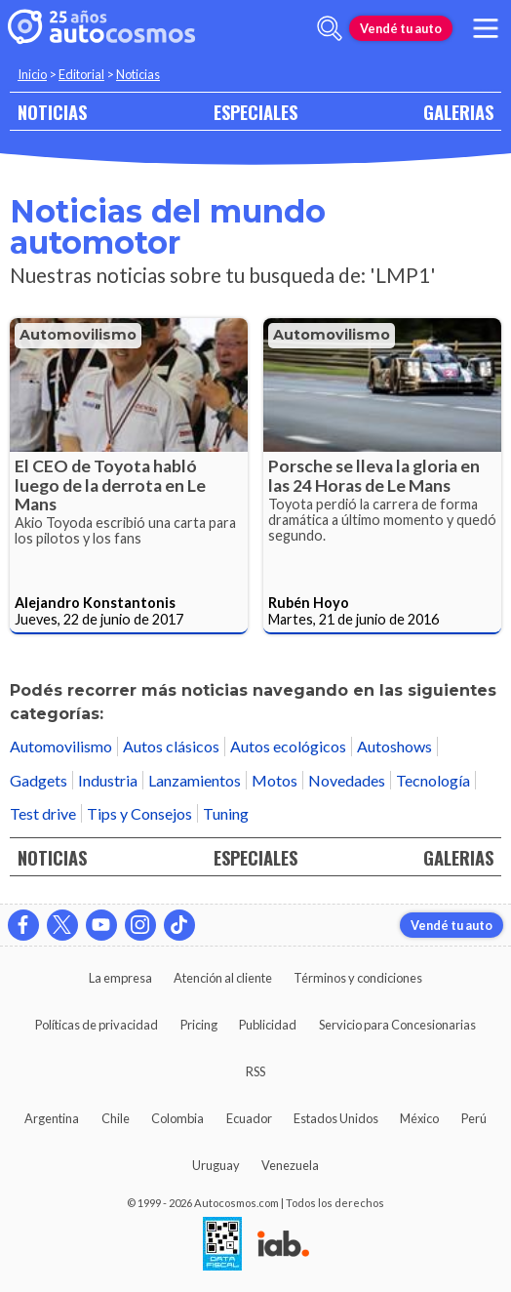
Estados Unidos (336, 1118)
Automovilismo (78, 334)
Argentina (51, 1118)
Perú (474, 1118)
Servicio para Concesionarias (397, 1024)
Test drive (43, 813)
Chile (115, 1118)
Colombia (177, 1118)
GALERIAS (458, 112)
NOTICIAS (52, 112)
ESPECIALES (255, 112)
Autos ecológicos (288, 746)
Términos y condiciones (358, 978)
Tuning (226, 813)
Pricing (198, 1024)
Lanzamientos (194, 780)
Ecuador (249, 1118)
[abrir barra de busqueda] (329, 28)
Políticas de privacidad (96, 1024)
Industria (108, 780)
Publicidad (267, 1024)
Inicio (32, 74)
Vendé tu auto (401, 28)
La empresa (120, 978)
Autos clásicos (171, 746)
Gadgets (38, 780)
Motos (274, 780)
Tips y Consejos (139, 813)
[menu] (485, 28)
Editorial (81, 74)
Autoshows (394, 746)
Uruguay (216, 1165)
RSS (255, 1071)
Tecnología (433, 780)
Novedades (346, 780)
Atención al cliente (223, 978)
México (419, 1118)
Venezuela (290, 1165)
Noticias (138, 74)
